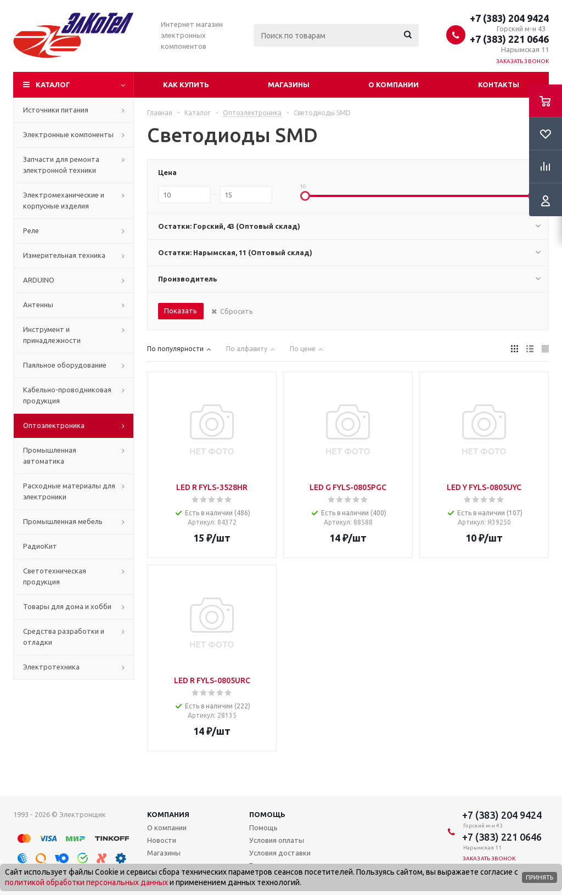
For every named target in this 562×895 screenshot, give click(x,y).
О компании (393, 84)
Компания (168, 814)
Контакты (498, 84)
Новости (161, 840)
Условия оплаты (276, 840)
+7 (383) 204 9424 (509, 18)
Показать (180, 310)
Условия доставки (280, 853)
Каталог (53, 84)
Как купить (186, 84)
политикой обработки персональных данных (86, 882)
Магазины (289, 84)
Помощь (267, 814)
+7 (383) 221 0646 (509, 39)
